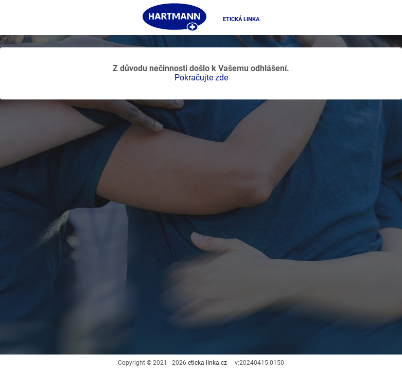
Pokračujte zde (201, 77)
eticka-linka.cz (207, 362)
